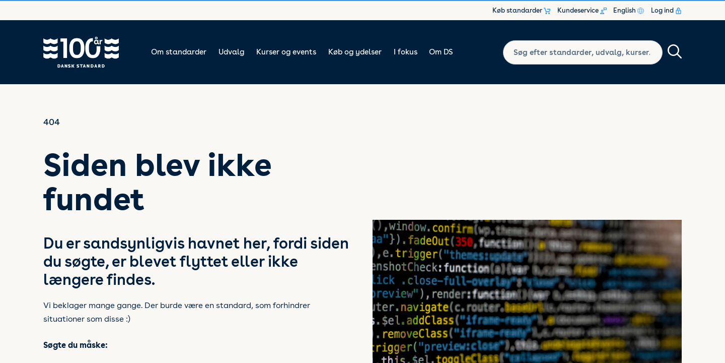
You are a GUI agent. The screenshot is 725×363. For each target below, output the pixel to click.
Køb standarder (521, 10)
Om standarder (178, 51)
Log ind (666, 10)
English (628, 10)
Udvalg (231, 51)
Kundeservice (582, 10)
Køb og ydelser (355, 51)
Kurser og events (286, 51)
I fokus (405, 51)
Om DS (441, 51)
